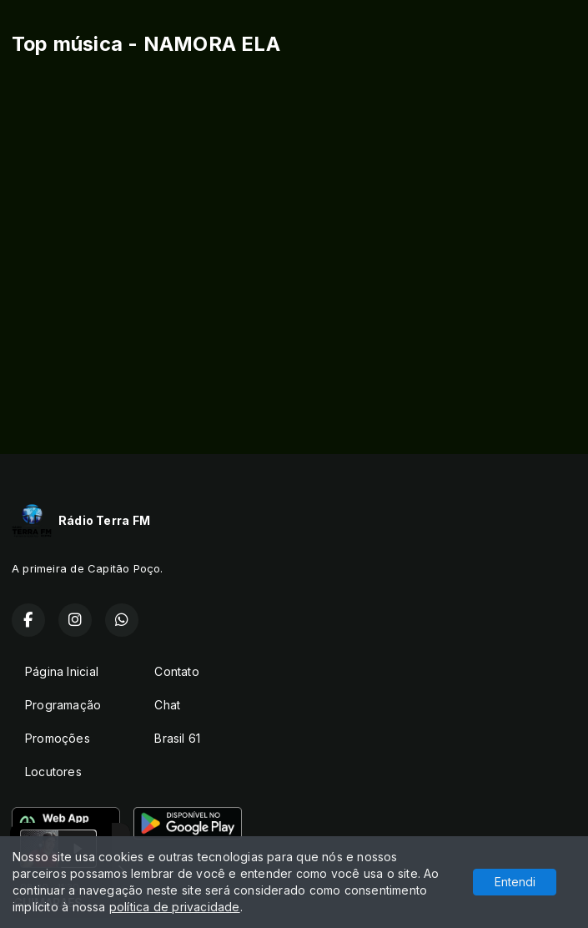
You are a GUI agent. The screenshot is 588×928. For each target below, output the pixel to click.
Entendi (515, 882)
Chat (167, 705)
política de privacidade (174, 907)
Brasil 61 (177, 738)
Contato (176, 671)
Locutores (53, 771)
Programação (63, 705)
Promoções (57, 738)
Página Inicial (61, 671)
